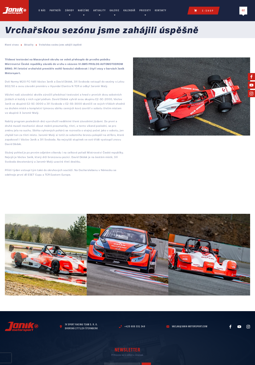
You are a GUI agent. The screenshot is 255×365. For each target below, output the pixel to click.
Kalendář (129, 10)
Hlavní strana (12, 45)
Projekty (145, 10)
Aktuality (99, 10)
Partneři (55, 10)
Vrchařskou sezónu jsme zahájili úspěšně (60, 45)
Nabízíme (83, 10)
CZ (243, 10)
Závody (69, 10)
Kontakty (160, 10)
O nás (42, 10)
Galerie (115, 10)
